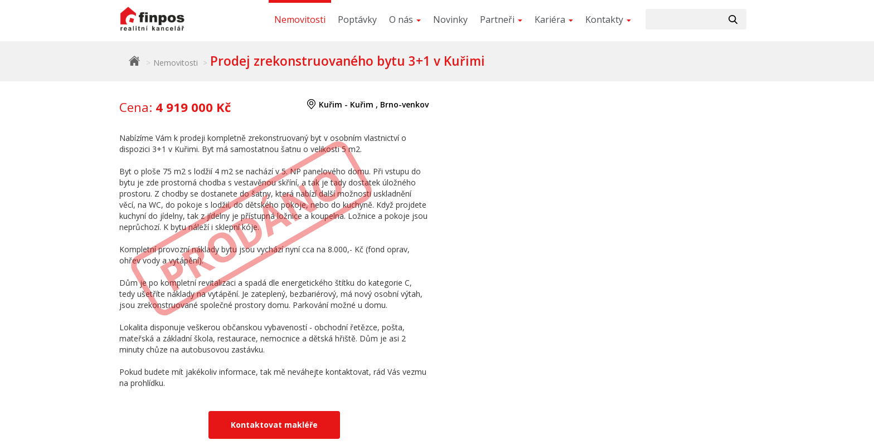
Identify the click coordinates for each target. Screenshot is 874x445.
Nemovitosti (300, 19)
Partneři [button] (501, 19)
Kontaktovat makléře (274, 424)
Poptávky (357, 19)
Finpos (134, 60)
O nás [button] (405, 19)
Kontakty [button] (608, 19)
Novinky (450, 19)
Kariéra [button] (554, 19)
